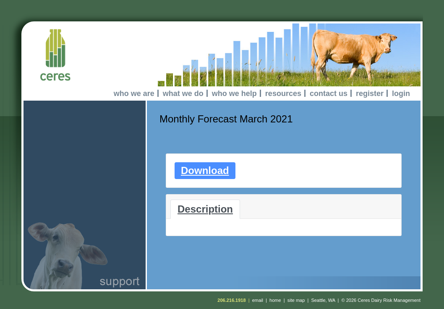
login (401, 93)
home (275, 300)
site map (296, 300)
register (370, 93)
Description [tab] (205, 209)
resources (283, 93)
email (257, 300)
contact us (328, 93)
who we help (234, 93)
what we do (183, 93)
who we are (134, 93)
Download (205, 170)
